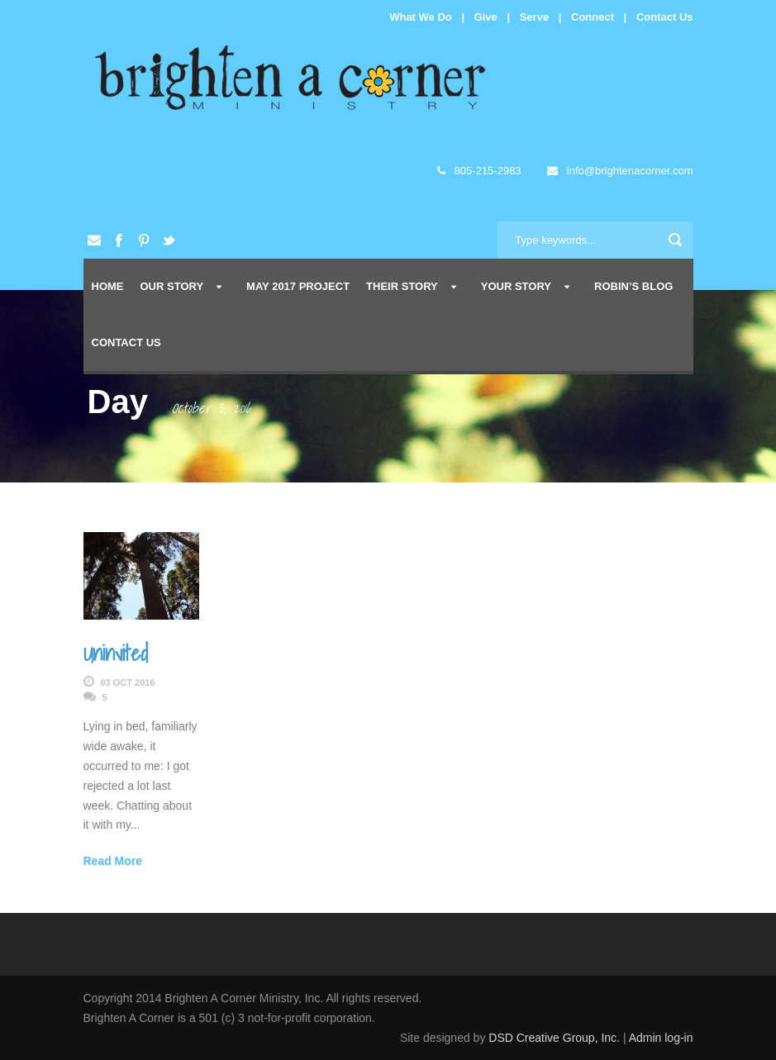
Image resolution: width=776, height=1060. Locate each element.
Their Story (402, 286)
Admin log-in (661, 1037)
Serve (534, 17)
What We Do (420, 17)
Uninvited (115, 652)
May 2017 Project (298, 286)
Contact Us (664, 17)
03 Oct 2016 (128, 682)
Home (108, 286)
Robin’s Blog (633, 286)
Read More (113, 860)
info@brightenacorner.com (620, 170)
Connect (592, 17)
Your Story (516, 286)
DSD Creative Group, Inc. (555, 1037)
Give (485, 17)
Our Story (172, 286)
